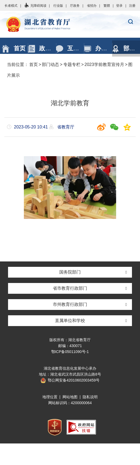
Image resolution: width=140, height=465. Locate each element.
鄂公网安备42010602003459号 (70, 380)
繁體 (107, 6)
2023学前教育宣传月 (104, 64)
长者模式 (11, 6)
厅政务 (75, 6)
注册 (132, 6)
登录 (119, 6)
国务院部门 (70, 272)
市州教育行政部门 (70, 304)
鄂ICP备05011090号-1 (70, 351)
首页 (33, 64)
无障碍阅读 (35, 6)
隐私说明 (90, 397)
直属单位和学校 (70, 320)
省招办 (92, 6)
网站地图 (70, 397)
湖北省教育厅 (70, 24)
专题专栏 (71, 64)
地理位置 (49, 397)
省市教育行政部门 (70, 288)
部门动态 (50, 64)
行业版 (58, 6)
